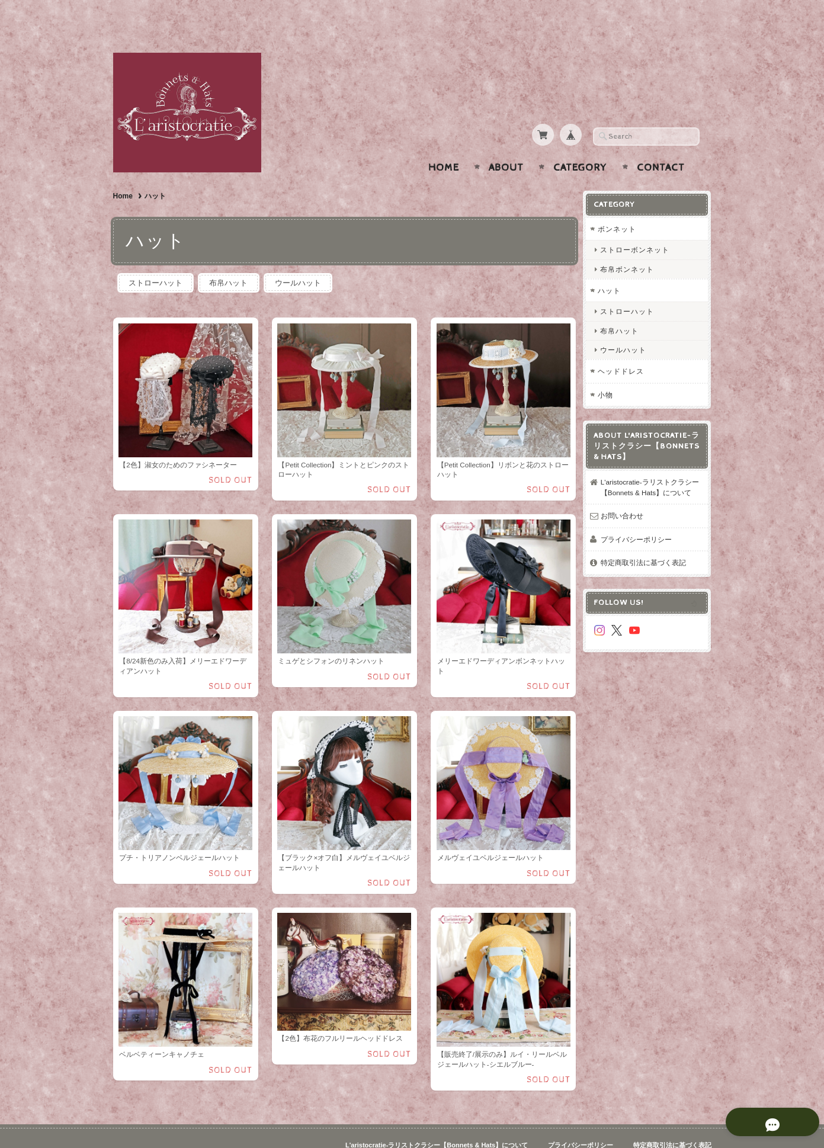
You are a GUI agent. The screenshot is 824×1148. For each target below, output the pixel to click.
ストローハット (156, 259)
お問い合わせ (626, 501)
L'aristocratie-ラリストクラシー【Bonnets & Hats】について (650, 467)
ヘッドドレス (625, 348)
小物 (609, 371)
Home (443, 144)
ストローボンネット (639, 226)
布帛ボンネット (631, 245)
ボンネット (621, 206)
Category (580, 144)
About (506, 144)
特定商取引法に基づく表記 (647, 547)
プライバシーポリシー (640, 524)
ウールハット (301, 259)
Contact (661, 144)
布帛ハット (230, 259)
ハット (613, 267)
